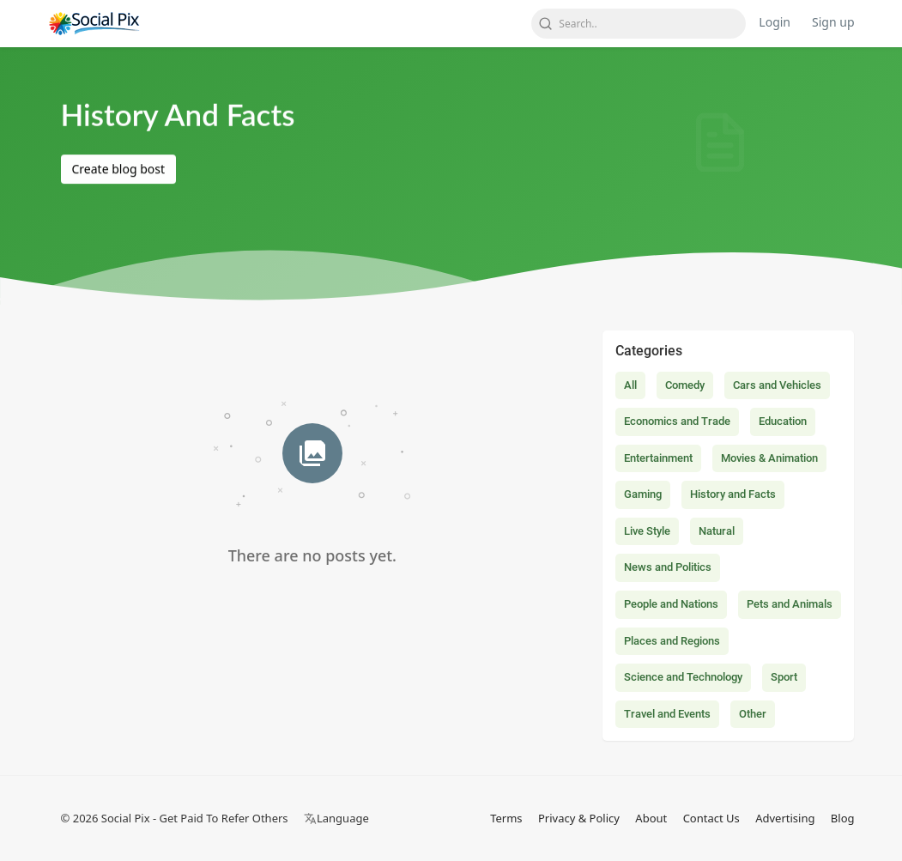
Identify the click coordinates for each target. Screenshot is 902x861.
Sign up (833, 22)
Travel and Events (667, 713)
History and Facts (733, 494)
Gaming (643, 494)
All (630, 385)
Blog (843, 818)
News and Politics (667, 567)
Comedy (685, 385)
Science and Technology (683, 676)
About (651, 818)
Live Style (647, 530)
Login (774, 22)
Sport (784, 676)
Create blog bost (118, 169)
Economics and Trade (677, 421)
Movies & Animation (769, 458)
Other (752, 713)
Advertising (784, 818)
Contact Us (711, 818)
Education (783, 421)
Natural (717, 530)
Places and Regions (672, 640)
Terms (506, 818)
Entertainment (658, 458)
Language (336, 818)
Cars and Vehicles (777, 385)
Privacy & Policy (579, 818)
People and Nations (671, 603)
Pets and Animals (789, 603)
